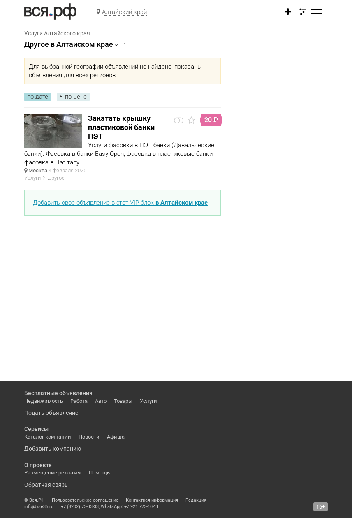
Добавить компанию (52, 448)
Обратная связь (46, 484)
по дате (37, 96)
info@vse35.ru (38, 506)
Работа (79, 401)
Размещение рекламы (52, 472)
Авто (101, 401)
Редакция (195, 500)
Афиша (116, 437)
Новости (89, 437)
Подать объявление (51, 412)
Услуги (32, 178)
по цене (76, 96)
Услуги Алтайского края (57, 33)
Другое (56, 178)
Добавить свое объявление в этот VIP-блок (120, 202)
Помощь (99, 472)
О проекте (38, 465)
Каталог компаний (47, 437)
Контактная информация (152, 500)
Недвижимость (43, 401)
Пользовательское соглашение (85, 500)
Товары (123, 401)
